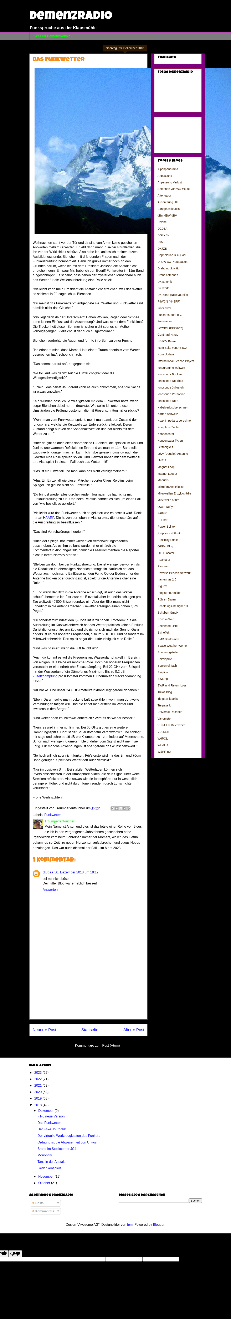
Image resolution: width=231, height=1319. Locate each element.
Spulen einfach (167, 665)
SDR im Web (166, 619)
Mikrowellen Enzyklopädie (174, 493)
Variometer (164, 718)
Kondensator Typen (170, 440)
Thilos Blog (165, 692)
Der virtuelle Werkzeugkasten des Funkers (68, 1135)
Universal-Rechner (170, 712)
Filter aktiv (164, 308)
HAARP (48, 517)
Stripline (163, 672)
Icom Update (166, 354)
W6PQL (163, 738)
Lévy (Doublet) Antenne (173, 453)
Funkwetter (52, 815)
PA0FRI (163, 513)
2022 (38, 1079)
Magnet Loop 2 (167, 473)
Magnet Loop (166, 467)
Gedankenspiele (49, 1168)
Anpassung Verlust (170, 182)
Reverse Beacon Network (174, 573)
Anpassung (165, 175)
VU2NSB (163, 732)
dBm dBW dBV (167, 215)
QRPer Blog (165, 546)
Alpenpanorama (168, 169)
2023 (38, 1072)
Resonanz (164, 566)
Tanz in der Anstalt (51, 1161)
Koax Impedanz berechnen (175, 420)
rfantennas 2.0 (167, 579)
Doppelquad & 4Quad (172, 255)
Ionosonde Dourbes (170, 380)
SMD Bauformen (168, 639)
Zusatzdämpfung (45, 676)
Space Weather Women (173, 645)
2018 (38, 1105)
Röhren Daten (167, 599)
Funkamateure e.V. (170, 314)
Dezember (46, 1110)
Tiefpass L (164, 705)
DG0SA (162, 228)
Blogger (158, 1224)
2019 (38, 1098)
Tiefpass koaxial (168, 698)
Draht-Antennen (168, 275)
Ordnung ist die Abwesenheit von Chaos (67, 1142)
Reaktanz (164, 559)
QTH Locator (166, 553)
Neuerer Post (44, 1030)
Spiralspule (165, 659)
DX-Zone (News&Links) (173, 294)
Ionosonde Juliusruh (171, 387)
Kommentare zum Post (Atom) (97, 1045)
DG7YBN (164, 235)
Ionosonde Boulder (170, 374)
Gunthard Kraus (168, 334)
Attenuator (164, 195)
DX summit (165, 281)
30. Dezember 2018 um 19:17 (77, 872)
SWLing (163, 678)
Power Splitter (167, 526)
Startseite (89, 1030)
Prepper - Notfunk (169, 533)
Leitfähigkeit (165, 447)
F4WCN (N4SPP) (169, 301)
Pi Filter (162, 520)
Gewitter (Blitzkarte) (170, 328)
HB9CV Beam (167, 341)
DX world (163, 288)
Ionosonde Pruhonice (171, 394)
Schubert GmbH (168, 612)
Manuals (163, 480)
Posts (37, 1203)
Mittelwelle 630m (168, 500)
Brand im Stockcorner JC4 (56, 1149)
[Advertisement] (88, 987)
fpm (130, 1224)
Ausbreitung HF (168, 202)
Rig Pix (162, 586)
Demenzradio (70, 17)
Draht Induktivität (168, 268)
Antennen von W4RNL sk (174, 189)
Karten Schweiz (168, 414)
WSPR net (164, 751)
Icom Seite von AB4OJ (172, 347)
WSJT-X (163, 745)
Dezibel (162, 222)
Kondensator (166, 434)
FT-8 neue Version (51, 1116)
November (46, 1176)
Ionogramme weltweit (171, 367)
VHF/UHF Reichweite (171, 725)
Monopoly (44, 1155)
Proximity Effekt (168, 540)
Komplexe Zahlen (169, 427)
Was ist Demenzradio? (52, 36)
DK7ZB (162, 248)
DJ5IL (161, 242)
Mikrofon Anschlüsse (171, 486)
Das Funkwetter (49, 1123)
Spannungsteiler (168, 652)
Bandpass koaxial (169, 208)
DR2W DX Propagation (173, 261)
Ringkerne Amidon (169, 592)
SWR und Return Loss (172, 685)
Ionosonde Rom (168, 400)
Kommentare (43, 1211)
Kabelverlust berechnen (173, 407)
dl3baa (48, 872)
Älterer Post (133, 1030)
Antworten (50, 889)
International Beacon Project (176, 361)
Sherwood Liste (168, 626)
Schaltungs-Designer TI (173, 606)
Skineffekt (164, 632)
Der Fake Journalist (51, 1129)
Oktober (44, 1183)
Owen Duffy (165, 506)
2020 (38, 1092)
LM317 (162, 460)
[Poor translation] (15, 1253)
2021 (38, 1085)
